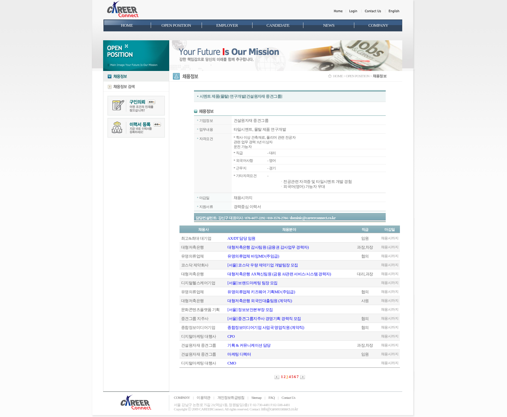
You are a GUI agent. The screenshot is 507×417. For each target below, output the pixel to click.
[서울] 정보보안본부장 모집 (250, 309)
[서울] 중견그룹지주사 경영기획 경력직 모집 (264, 318)
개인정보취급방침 (231, 398)
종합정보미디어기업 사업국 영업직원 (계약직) (265, 327)
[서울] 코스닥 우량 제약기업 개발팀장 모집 (262, 265)
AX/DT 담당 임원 (241, 238)
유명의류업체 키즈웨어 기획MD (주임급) (261, 292)
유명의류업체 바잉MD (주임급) (253, 256)
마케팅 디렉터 (239, 354)
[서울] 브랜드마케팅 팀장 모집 (252, 283)
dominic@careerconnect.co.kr (313, 218)
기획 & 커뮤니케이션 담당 (249, 345)
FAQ (271, 398)
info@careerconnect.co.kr (279, 409)
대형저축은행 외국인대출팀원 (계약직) (259, 300)
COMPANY (182, 398)
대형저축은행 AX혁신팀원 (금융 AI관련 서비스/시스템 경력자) (279, 274)
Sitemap (256, 398)
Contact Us (288, 398)
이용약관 (203, 398)
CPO (231, 336)
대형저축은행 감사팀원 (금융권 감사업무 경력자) (268, 247)
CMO (231, 363)
